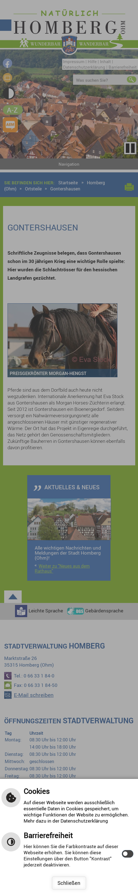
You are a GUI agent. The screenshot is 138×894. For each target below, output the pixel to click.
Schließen (68, 883)
